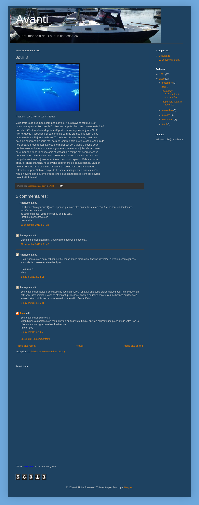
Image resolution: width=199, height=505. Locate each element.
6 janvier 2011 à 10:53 (32, 332)
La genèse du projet (169, 59)
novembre (167, 110)
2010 (162, 79)
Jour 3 (165, 87)
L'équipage (164, 55)
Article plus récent (26, 345)
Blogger (128, 487)
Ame (22, 313)
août (164, 124)
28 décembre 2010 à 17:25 (35, 224)
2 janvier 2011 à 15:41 (32, 303)
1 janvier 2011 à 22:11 (32, 276)
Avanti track (28, 466)
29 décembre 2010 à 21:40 (35, 244)
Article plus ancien (133, 345)
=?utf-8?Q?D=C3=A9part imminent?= (170, 94)
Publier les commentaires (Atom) (48, 351)
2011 (162, 74)
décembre (167, 82)
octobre (166, 115)
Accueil (80, 345)
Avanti (32, 19)
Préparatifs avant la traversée (172, 103)
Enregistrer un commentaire (35, 339)
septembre (168, 119)
